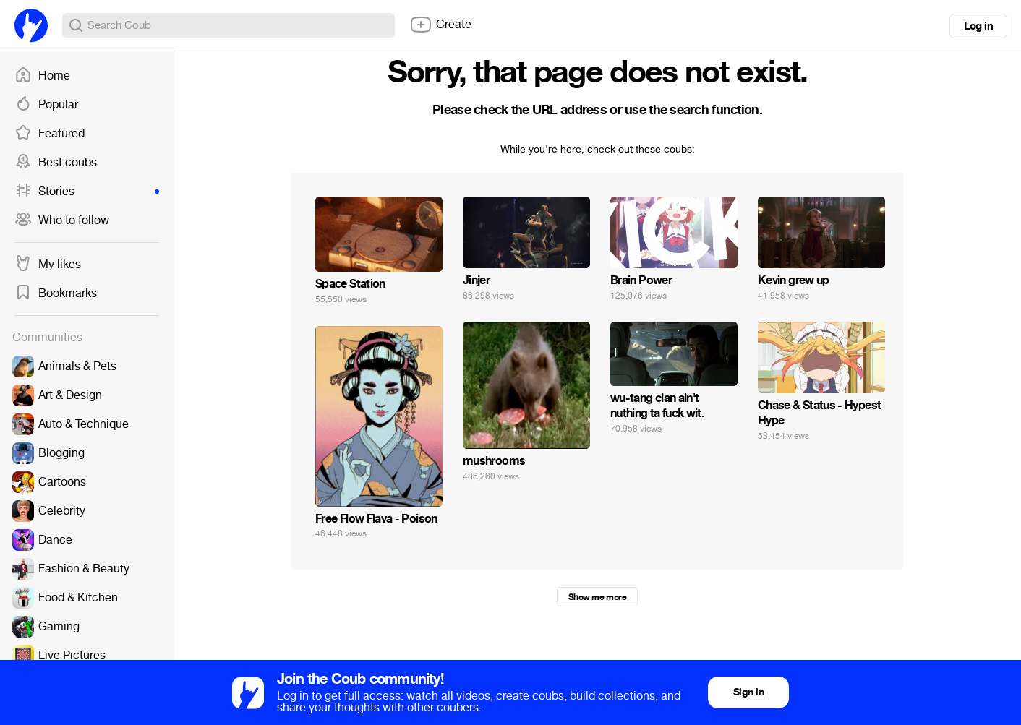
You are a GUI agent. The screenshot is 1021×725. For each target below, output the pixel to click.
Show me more (597, 597)
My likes (47, 264)
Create (440, 24)
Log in (978, 26)
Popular (46, 105)
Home (42, 76)
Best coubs (55, 163)
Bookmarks (55, 293)
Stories (86, 191)
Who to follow (61, 220)
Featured (49, 134)
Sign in (748, 692)
